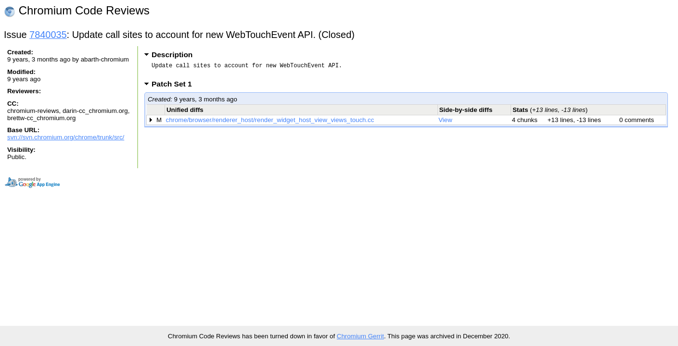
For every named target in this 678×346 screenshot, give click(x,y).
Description (172, 54)
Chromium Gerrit (360, 336)
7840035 (48, 34)
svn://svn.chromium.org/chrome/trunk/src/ (65, 137)
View (445, 122)
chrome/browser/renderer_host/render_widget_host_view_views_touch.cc (270, 122)
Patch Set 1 (175, 87)
